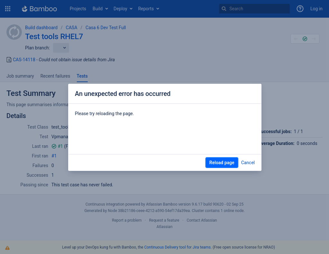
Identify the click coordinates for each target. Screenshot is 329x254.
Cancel (248, 162)
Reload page (222, 162)
